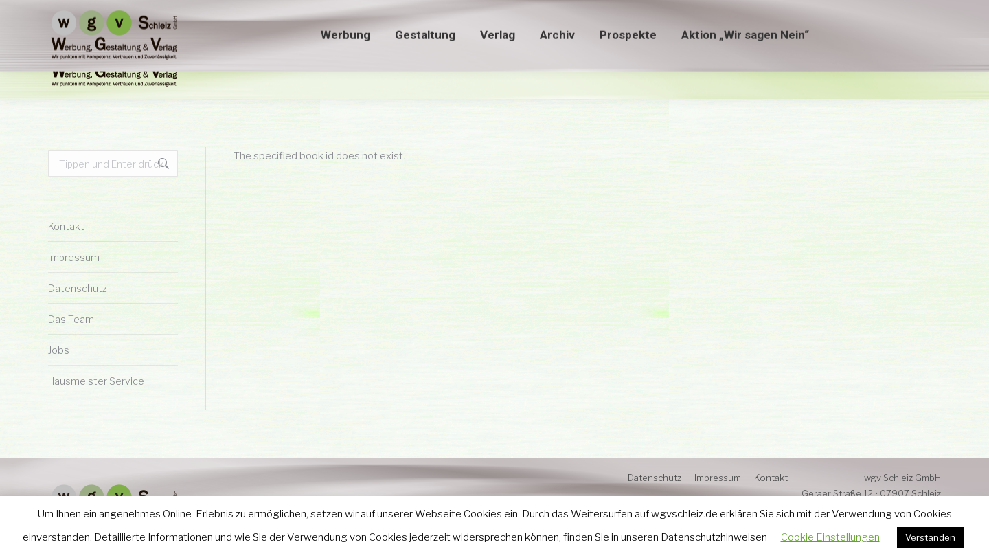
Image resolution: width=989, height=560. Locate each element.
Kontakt (66, 226)
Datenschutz (77, 288)
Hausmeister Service (96, 381)
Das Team (71, 319)
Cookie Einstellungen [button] (830, 537)
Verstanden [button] (930, 537)
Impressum (74, 257)
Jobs (58, 350)
